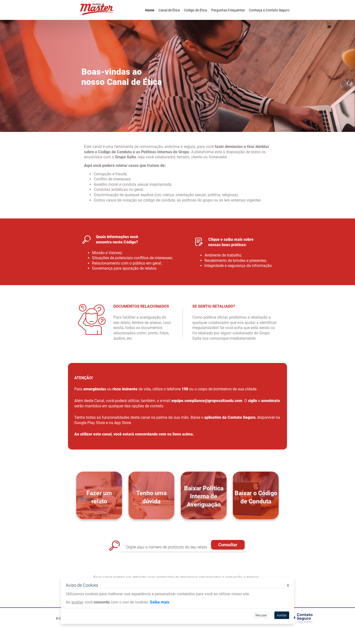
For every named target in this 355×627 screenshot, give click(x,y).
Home (149, 10)
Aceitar (282, 615)
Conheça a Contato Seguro (269, 10)
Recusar (261, 615)
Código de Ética (195, 10)
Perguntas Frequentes (228, 10)
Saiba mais (159, 602)
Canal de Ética (169, 10)
